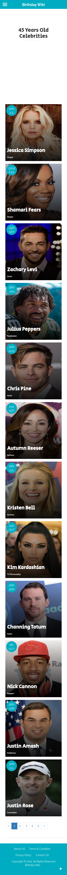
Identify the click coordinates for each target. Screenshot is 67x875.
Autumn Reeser (25, 448)
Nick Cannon (22, 686)
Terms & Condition (39, 848)
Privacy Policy (23, 855)
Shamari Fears (24, 210)
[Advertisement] (33, 72)
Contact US (42, 855)
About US (19, 848)
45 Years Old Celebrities (33, 33)
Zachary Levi (22, 269)
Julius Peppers (24, 329)
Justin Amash (23, 746)
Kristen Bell (21, 508)
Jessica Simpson (26, 150)
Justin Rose (20, 805)
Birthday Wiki (33, 5)
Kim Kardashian (25, 567)
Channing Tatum (26, 627)
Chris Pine (19, 388)
